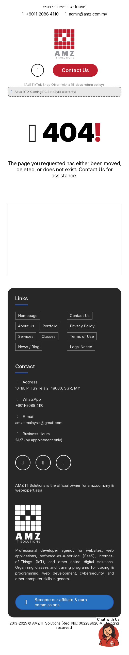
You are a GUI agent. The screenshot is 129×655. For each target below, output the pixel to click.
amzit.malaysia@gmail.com (64, 419)
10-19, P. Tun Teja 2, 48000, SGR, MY (64, 385)
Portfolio (49, 326)
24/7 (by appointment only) (64, 436)
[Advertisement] (64, 239)
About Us (26, 326)
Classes (49, 336)
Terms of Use (82, 336)
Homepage (28, 315)
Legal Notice (81, 346)
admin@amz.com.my (86, 13)
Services (26, 336)
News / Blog (28, 346)
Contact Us (75, 70)
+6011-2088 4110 (40, 13)
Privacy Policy (82, 326)
